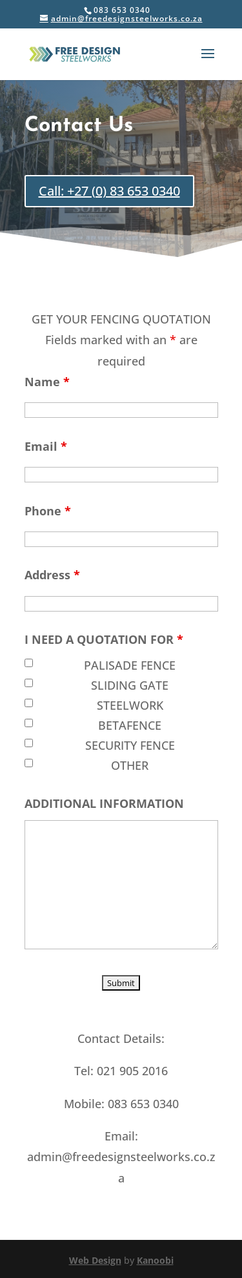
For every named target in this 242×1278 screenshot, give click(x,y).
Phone (48, 511)
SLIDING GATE (129, 685)
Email (46, 446)
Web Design (95, 1260)
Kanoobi (155, 1260)
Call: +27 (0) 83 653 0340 (109, 191)
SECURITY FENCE (130, 745)
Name (47, 381)
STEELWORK (130, 705)
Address (52, 574)
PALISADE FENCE (130, 665)
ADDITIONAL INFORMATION (104, 803)
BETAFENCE (129, 725)
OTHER (129, 765)
